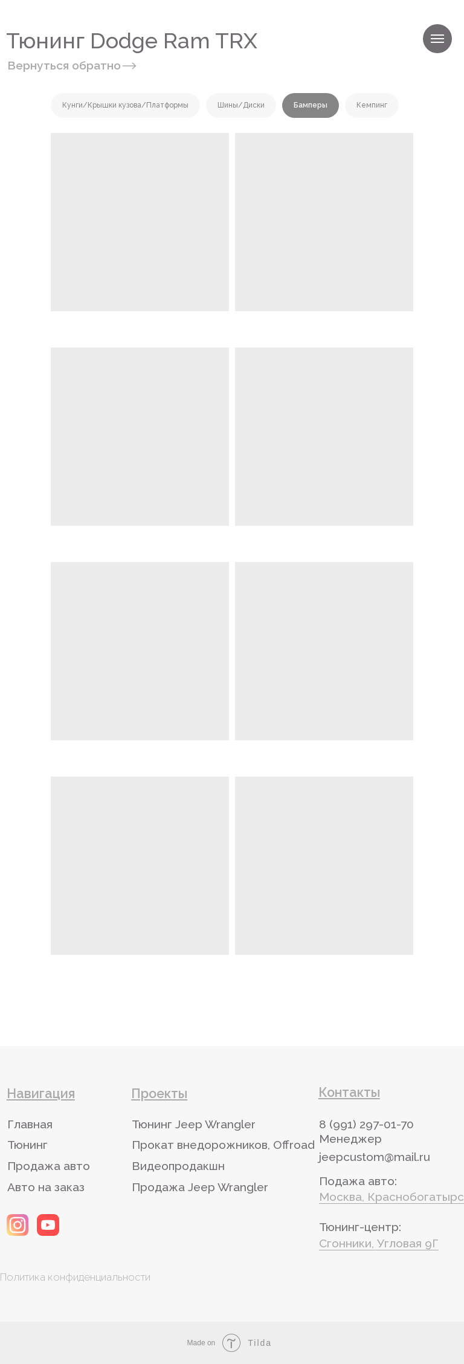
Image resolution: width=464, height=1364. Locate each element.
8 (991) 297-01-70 (366, 1124)
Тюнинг (27, 1144)
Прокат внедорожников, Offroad (223, 1144)
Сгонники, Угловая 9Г (379, 1243)
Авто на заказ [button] (46, 1187)
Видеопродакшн (178, 1165)
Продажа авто (48, 1165)
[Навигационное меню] (437, 38)
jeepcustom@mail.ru (374, 1156)
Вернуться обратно (64, 65)
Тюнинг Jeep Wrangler (194, 1124)
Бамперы (310, 105)
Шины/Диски (241, 105)
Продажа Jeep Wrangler (200, 1187)
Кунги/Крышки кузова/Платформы (125, 105)
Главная (30, 1124)
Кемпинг (371, 105)
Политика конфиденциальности (75, 1277)
